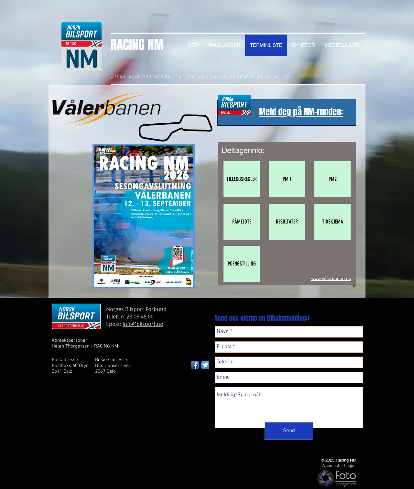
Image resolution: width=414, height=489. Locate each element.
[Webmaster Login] (338, 466)
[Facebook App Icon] (195, 365)
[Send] (289, 431)
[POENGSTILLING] (241, 264)
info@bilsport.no (143, 324)
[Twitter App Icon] (205, 365)
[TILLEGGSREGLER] (241, 179)
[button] (287, 179)
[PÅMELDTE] (241, 222)
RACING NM (137, 44)
